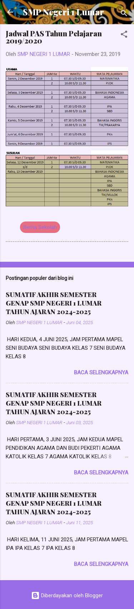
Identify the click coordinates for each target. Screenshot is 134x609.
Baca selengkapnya (101, 372)
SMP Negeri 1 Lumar (63, 11)
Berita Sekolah (40, 227)
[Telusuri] (124, 14)
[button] (124, 35)
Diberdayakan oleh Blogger (67, 595)
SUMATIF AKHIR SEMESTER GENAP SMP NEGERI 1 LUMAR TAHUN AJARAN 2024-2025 (53, 303)
